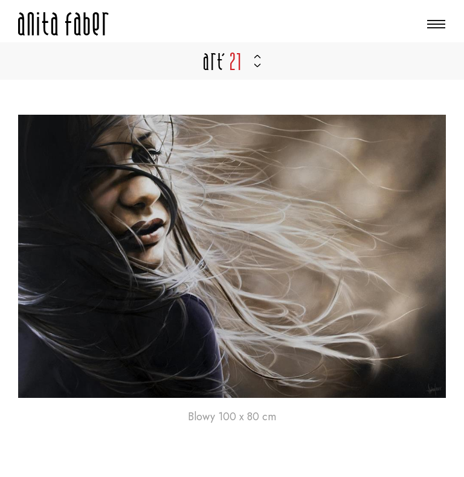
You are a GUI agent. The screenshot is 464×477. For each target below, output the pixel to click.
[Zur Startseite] (63, 24)
